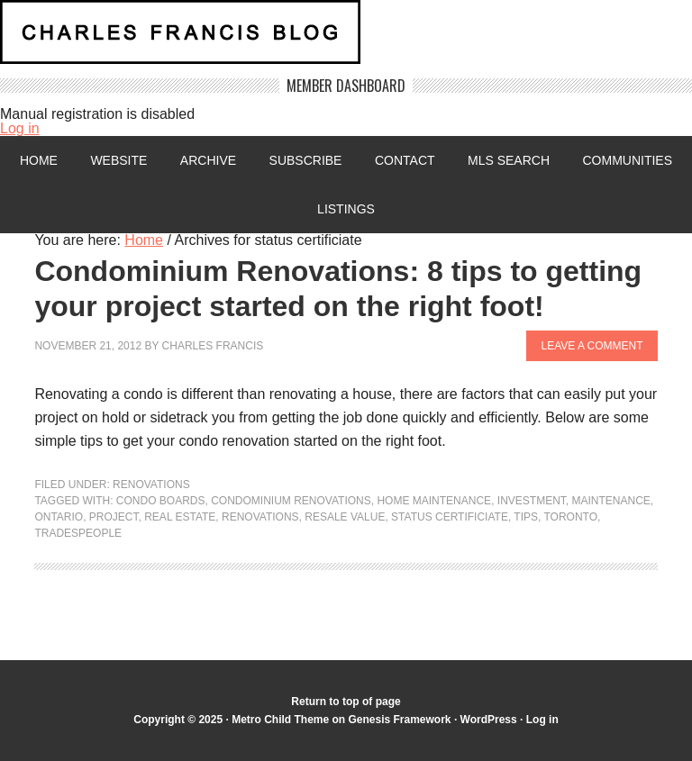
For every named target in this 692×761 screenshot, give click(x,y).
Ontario (58, 517)
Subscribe (305, 160)
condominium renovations (291, 500)
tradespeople (78, 533)
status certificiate (449, 517)
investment (531, 500)
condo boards (160, 500)
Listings (346, 209)
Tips (526, 517)
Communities (627, 160)
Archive (208, 160)
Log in (20, 128)
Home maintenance (434, 500)
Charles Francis (213, 346)
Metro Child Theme (280, 719)
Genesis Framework (399, 719)
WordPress (488, 719)
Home (39, 160)
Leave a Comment (591, 346)
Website (118, 160)
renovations (260, 517)
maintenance (610, 500)
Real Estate (179, 517)
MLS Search (509, 160)
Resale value (345, 517)
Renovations (151, 484)
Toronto (570, 517)
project (114, 517)
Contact (405, 160)
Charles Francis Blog (346, 39)
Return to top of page (345, 701)
